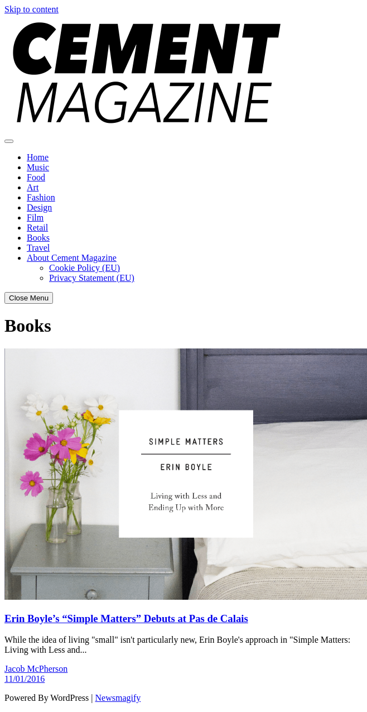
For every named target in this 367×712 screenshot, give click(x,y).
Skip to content (31, 9)
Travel (38, 247)
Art (32, 187)
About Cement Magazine (72, 257)
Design (39, 207)
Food (36, 177)
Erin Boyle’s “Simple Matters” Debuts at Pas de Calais (126, 618)
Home (38, 157)
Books (38, 237)
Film (35, 217)
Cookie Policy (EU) (84, 268)
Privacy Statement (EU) (91, 278)
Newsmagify (118, 698)
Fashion (41, 197)
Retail (37, 227)
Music (38, 167)
